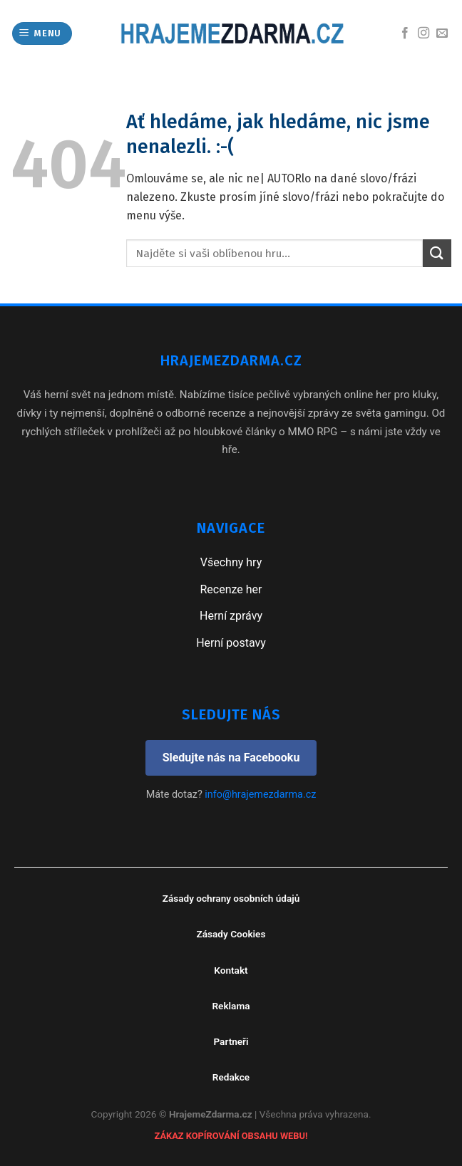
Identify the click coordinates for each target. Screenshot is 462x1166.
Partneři (230, 1041)
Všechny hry (231, 562)
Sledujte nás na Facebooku (231, 757)
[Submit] (437, 253)
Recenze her (231, 589)
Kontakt (230, 970)
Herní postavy (231, 643)
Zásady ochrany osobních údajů (231, 898)
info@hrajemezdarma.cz (260, 794)
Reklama (231, 1005)
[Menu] (42, 34)
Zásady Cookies (231, 933)
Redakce (231, 1077)
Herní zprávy (231, 616)
